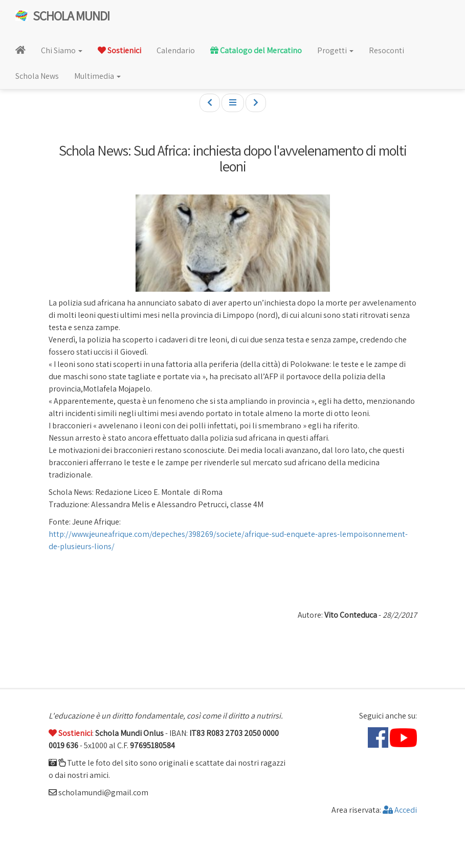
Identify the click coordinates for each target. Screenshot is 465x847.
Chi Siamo (61, 50)
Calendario (176, 50)
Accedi (400, 810)
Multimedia (97, 76)
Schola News (37, 76)
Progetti (335, 50)
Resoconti (386, 50)
